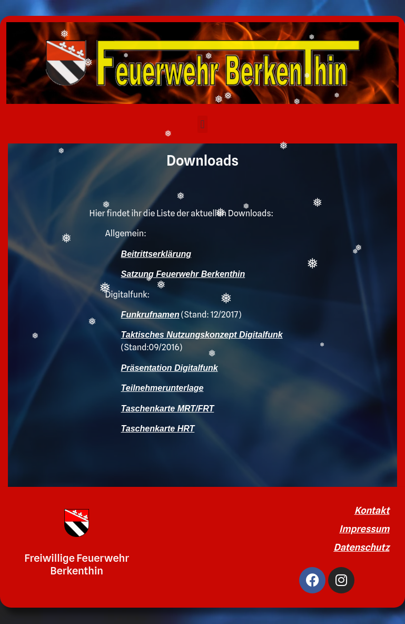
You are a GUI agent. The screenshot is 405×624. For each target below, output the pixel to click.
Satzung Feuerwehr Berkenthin (183, 274)
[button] (202, 124)
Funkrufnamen (150, 314)
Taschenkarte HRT (158, 428)
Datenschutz (361, 547)
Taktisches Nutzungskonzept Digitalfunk (202, 334)
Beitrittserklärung (156, 253)
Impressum (364, 528)
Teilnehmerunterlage (162, 387)
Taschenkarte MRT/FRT (167, 408)
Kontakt (372, 510)
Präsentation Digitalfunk (169, 367)
